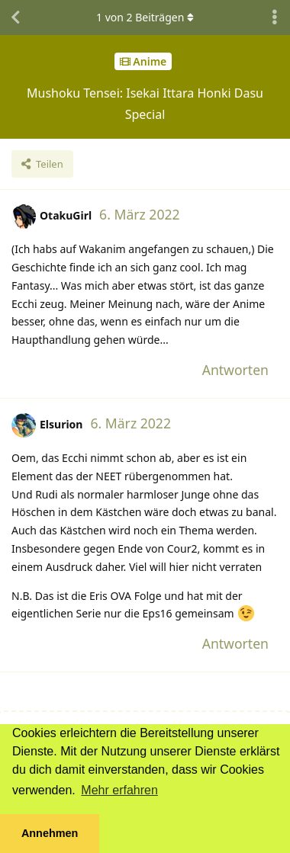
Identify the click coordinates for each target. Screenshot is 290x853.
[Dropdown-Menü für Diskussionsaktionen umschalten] (274, 17)
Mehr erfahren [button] (119, 790)
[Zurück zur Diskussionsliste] (15, 17)
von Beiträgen (145, 17)
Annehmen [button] (49, 833)
